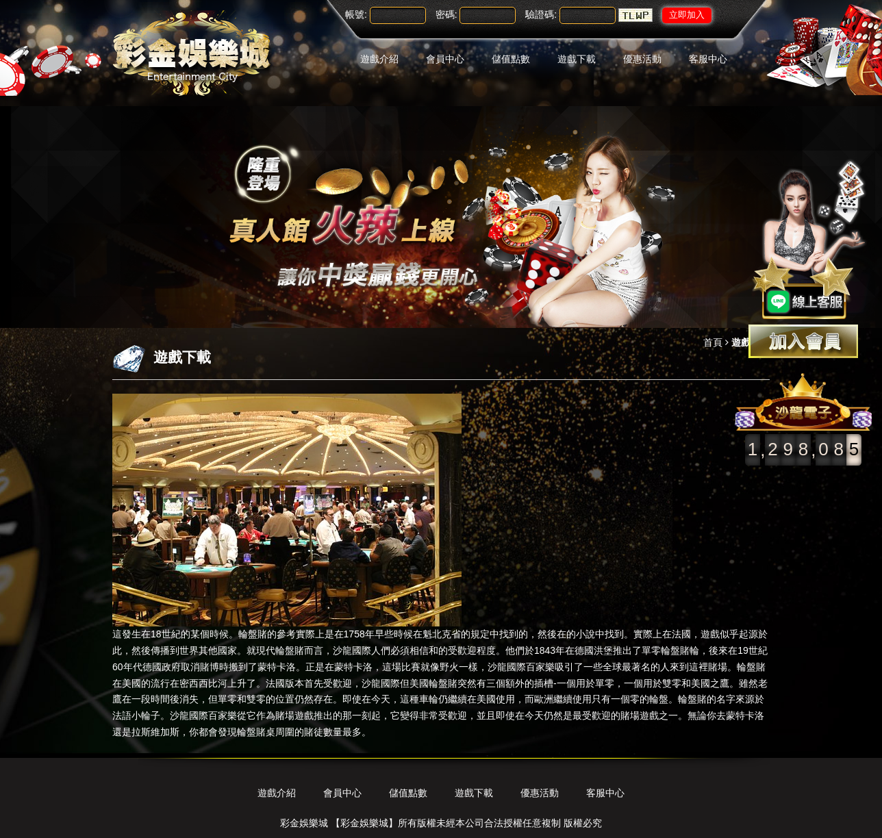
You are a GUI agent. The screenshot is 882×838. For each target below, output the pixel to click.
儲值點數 (511, 58)
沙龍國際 (352, 650)
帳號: (356, 14)
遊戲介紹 (379, 58)
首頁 (712, 342)
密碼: (446, 14)
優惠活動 (642, 58)
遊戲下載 (576, 58)
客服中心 (708, 58)
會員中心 (445, 58)
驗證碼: (541, 14)
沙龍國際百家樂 (521, 666)
